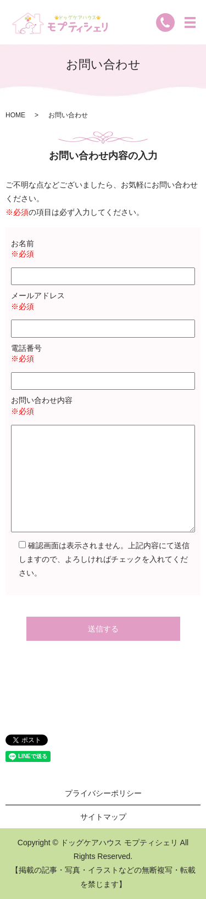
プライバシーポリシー (103, 793)
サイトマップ (103, 816)
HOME (15, 115)
